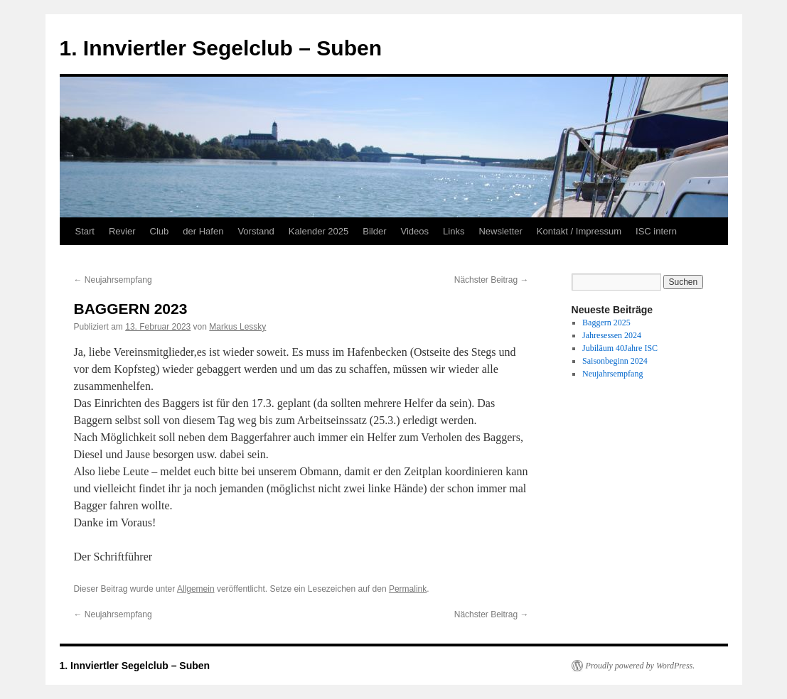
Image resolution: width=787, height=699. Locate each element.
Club (159, 231)
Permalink (408, 589)
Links (453, 231)
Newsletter (500, 231)
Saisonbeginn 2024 (615, 361)
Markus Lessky (237, 327)
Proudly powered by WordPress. (640, 666)
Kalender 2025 (319, 231)
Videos (415, 231)
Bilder (374, 231)
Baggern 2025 (606, 322)
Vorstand (255, 231)
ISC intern (656, 231)
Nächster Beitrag (491, 280)
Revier (122, 231)
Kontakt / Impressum (579, 231)
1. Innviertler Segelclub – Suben (221, 48)
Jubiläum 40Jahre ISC (620, 348)
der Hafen (203, 231)
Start (85, 231)
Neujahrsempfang (113, 280)
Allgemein (196, 589)
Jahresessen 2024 (611, 335)
